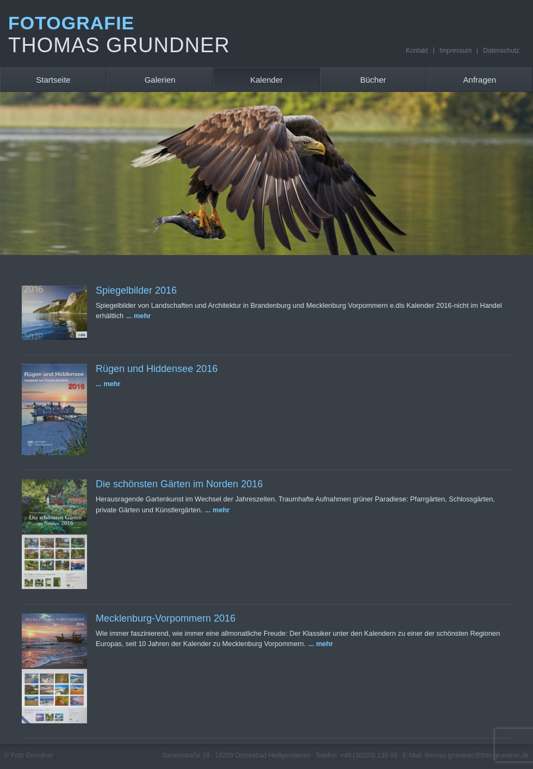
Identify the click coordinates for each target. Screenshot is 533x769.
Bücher (373, 79)
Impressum (455, 50)
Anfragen (480, 79)
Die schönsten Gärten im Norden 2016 (179, 484)
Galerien (160, 79)
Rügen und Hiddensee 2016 (157, 368)
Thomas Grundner (119, 45)
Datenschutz (501, 50)
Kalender (266, 79)
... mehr (138, 316)
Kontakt (417, 50)
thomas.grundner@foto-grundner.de (477, 755)
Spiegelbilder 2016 (136, 290)
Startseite (53, 79)
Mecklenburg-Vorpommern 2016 (165, 618)
